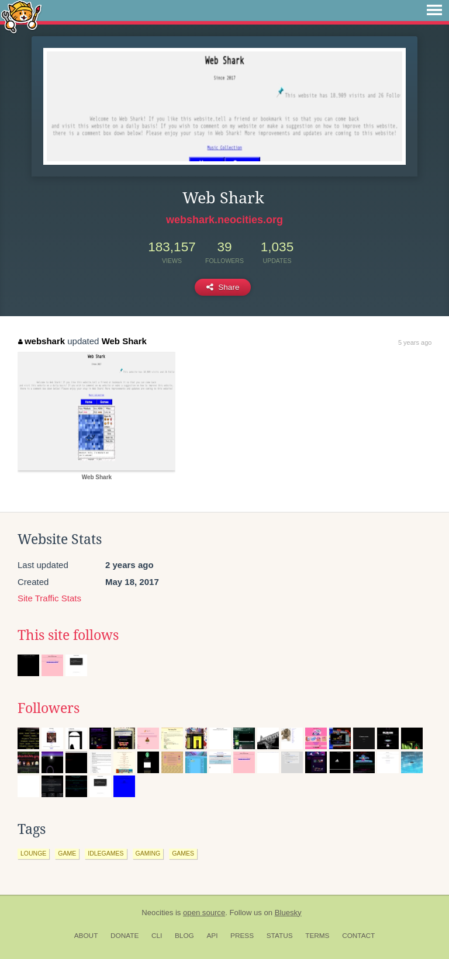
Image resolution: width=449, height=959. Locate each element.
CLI (156, 936)
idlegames (105, 853)
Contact (358, 936)
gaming (148, 853)
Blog (184, 936)
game (67, 853)
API (211, 936)
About (86, 936)
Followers (49, 708)
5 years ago (414, 342)
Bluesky (288, 912)
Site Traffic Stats (49, 598)
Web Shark (124, 341)
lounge (33, 853)
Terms (317, 936)
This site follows (68, 635)
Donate (124, 936)
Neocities (157, 912)
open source (204, 912)
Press (242, 936)
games (183, 853)
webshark (41, 341)
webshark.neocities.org (224, 220)
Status (280, 936)
